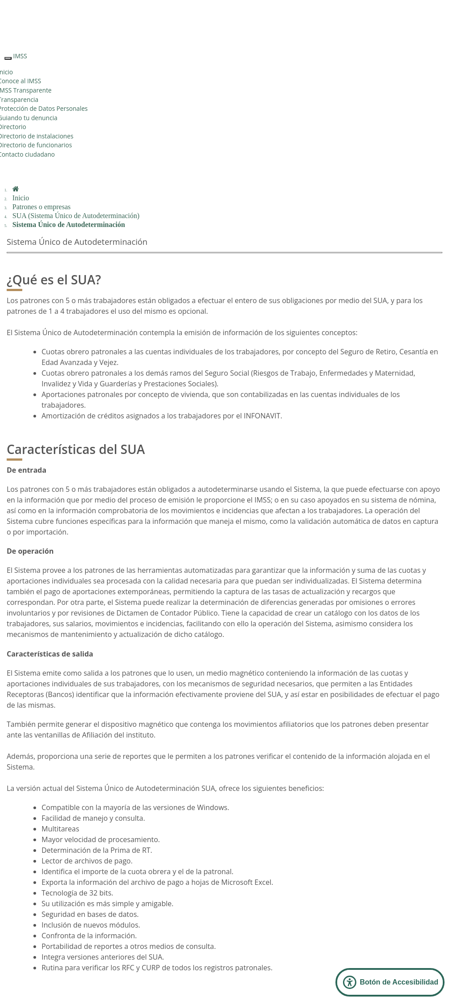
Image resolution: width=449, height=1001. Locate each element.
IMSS (20, 56)
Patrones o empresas (41, 207)
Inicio (20, 198)
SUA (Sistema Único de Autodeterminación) (75, 215)
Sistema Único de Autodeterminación (68, 224)
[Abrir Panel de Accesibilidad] (390, 982)
